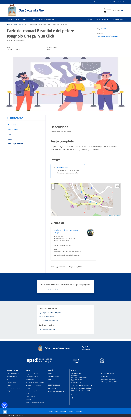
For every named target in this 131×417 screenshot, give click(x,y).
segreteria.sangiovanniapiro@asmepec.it (83, 385)
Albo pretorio (52, 388)
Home (8, 24)
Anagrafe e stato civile (32, 374)
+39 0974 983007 (76, 382)
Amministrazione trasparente (56, 391)
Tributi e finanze (30, 397)
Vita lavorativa (30, 379)
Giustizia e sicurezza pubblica (34, 394)
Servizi (28, 370)
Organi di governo (12, 376)
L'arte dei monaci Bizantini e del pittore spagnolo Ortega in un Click (46, 24)
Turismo (28, 388)
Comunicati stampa (54, 376)
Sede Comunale (62, 168)
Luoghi (9, 391)
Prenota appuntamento (107, 373)
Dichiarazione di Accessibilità (109, 382)
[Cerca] (122, 10)
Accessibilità (78, 411)
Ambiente (28, 399)
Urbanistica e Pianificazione (34, 385)
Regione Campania (94, 2)
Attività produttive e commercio (35, 382)
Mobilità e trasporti (31, 391)
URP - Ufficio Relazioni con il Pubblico (82, 391)
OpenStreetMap (116, 215)
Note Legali (63, 411)
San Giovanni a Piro (31, 10)
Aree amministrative (13, 374)
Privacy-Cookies (53, 411)
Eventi (50, 379)
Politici (9, 385)
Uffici (8, 379)
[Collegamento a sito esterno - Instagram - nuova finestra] (105, 11)
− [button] (53, 188)
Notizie (21, 24)
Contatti (74, 370)
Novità (15, 24)
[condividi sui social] (101, 28)
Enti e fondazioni (11, 382)
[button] (114, 2)
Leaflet (109, 215)
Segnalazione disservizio (108, 379)
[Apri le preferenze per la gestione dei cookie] (5, 412)
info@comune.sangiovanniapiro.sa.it (81, 388)
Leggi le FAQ (104, 376)
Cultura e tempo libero (32, 377)
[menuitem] (91, 19)
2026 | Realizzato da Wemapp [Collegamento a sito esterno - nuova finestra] (15, 416)
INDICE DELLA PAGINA (15, 118)
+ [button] (53, 185)
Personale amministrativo (14, 388)
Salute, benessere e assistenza (35, 402)
